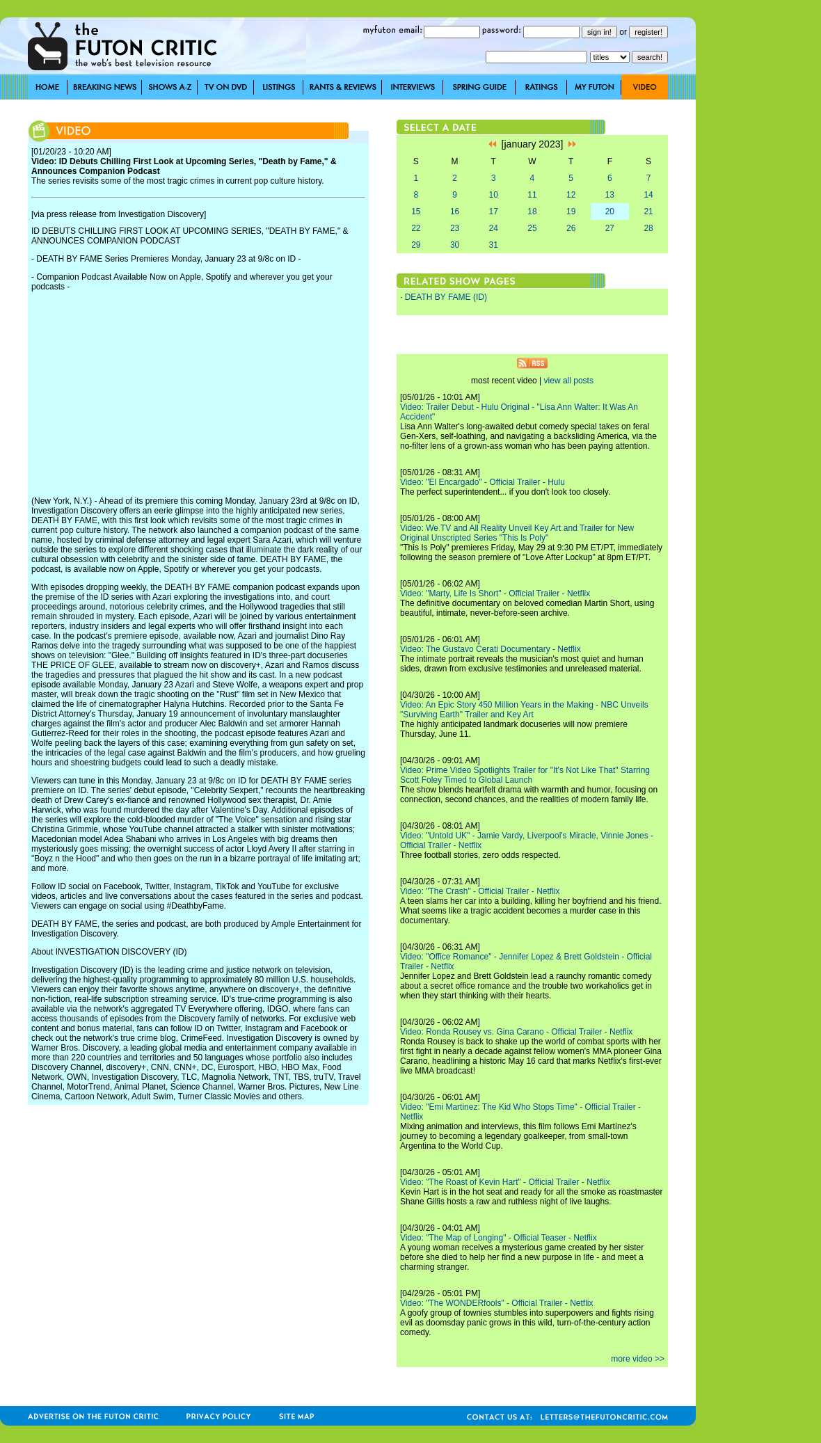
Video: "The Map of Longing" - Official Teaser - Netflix (498, 1238)
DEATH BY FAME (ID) (446, 297)
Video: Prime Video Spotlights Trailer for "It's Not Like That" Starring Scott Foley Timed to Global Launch (525, 775)
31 (493, 245)
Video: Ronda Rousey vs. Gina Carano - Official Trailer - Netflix (516, 1032)
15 (415, 211)
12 (570, 195)
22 (415, 228)
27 (609, 228)
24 (493, 228)
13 (609, 195)
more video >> (637, 1359)
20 (609, 211)
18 (531, 211)
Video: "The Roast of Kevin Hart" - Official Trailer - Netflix (505, 1182)
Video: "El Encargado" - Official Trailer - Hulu (482, 482)
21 (648, 211)
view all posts (568, 380)
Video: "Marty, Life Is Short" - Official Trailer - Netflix (495, 593)
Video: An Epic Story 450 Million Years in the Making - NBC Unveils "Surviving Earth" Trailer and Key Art (524, 709)
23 (454, 228)
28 (648, 228)
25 (531, 228)
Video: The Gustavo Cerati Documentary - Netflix (490, 649)
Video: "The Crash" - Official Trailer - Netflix (479, 891)
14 (648, 195)
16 (454, 211)
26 (570, 228)
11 (531, 195)
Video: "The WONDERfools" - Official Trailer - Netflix (496, 1303)
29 (415, 245)
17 (493, 211)
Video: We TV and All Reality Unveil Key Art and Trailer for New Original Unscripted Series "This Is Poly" (517, 533)
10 (493, 195)
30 (454, 245)
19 (570, 211)
